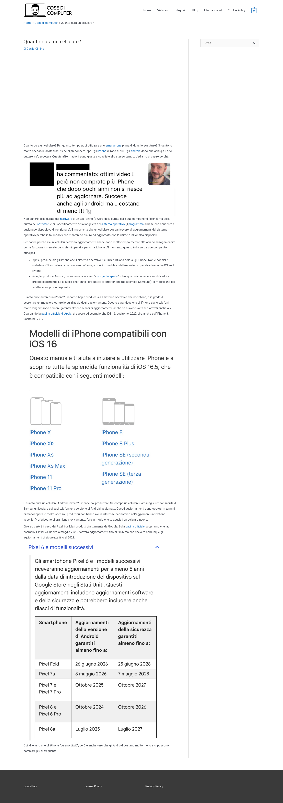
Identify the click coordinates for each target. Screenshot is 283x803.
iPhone (101, 151)
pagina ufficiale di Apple (56, 313)
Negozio (181, 10)
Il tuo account (213, 10)
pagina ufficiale (135, 526)
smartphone (113, 145)
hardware (66, 219)
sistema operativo (113, 224)
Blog (195, 10)
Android (135, 151)
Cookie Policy (236, 10)
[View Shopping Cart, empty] (253, 10)
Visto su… (163, 10)
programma (136, 224)
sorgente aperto (107, 276)
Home (147, 10)
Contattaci (30, 786)
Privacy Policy (154, 786)
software (43, 224)
